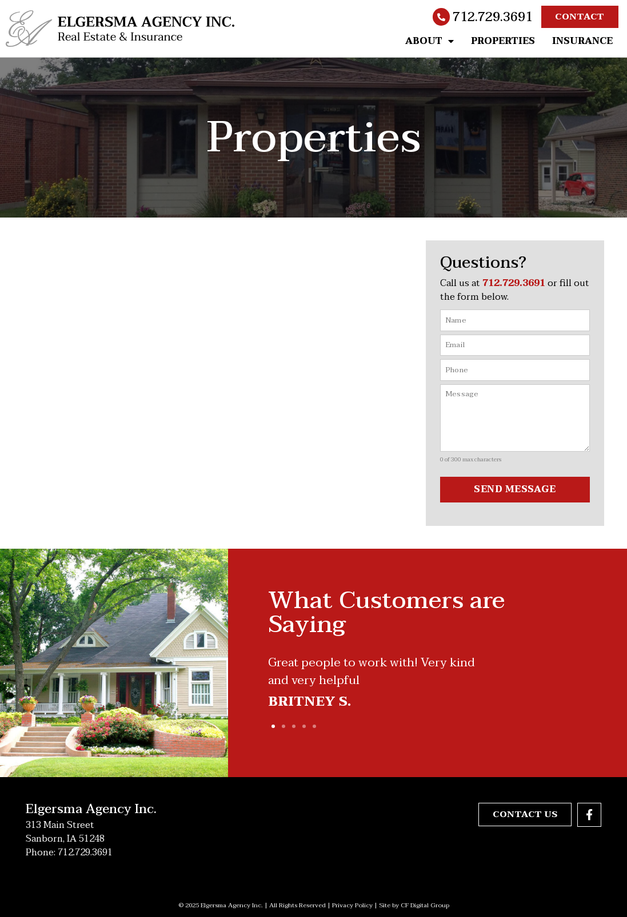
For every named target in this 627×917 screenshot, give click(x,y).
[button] (273, 725)
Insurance (582, 41)
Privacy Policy (352, 904)
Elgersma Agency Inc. (91, 808)
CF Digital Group (425, 904)
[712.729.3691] (441, 17)
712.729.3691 (493, 17)
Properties (503, 41)
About (429, 41)
